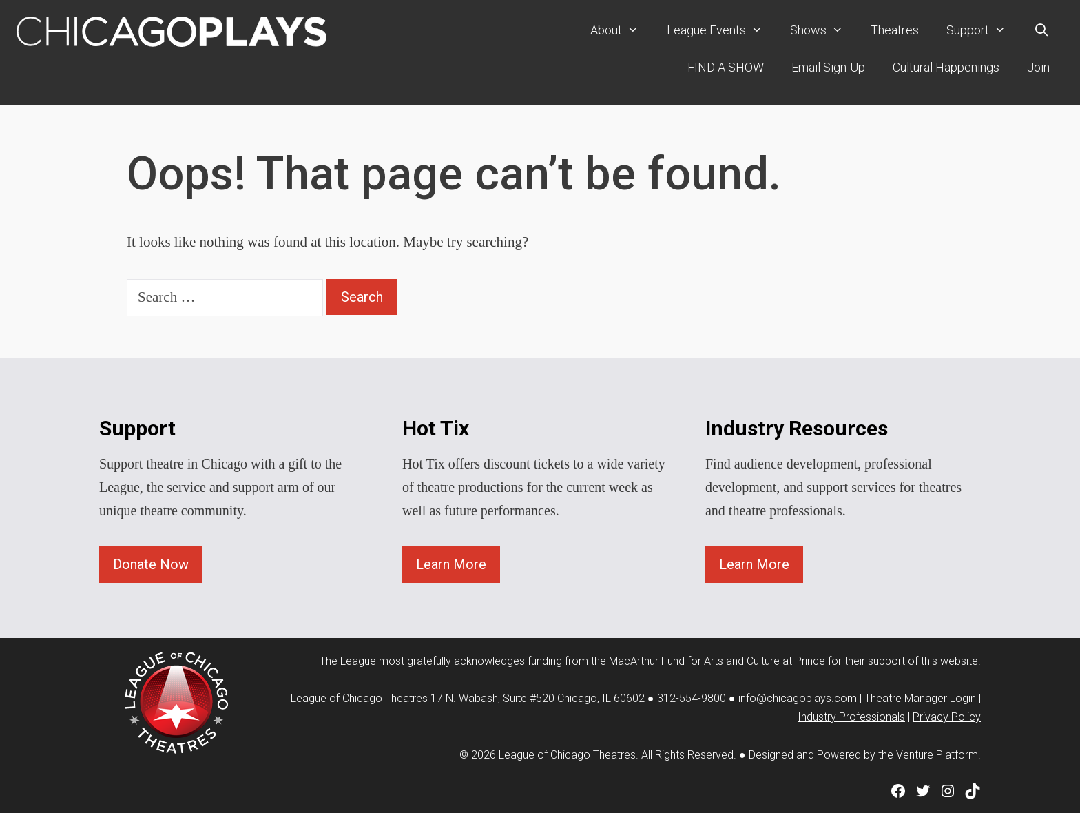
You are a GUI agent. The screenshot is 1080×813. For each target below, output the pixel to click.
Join (1038, 67)
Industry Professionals (851, 716)
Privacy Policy (947, 716)
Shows (823, 30)
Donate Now (151, 564)
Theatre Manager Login (920, 698)
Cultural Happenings (946, 67)
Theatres (895, 30)
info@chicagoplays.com (797, 698)
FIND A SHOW (725, 67)
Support (982, 30)
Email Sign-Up (828, 67)
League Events (721, 30)
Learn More (451, 564)
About (621, 30)
